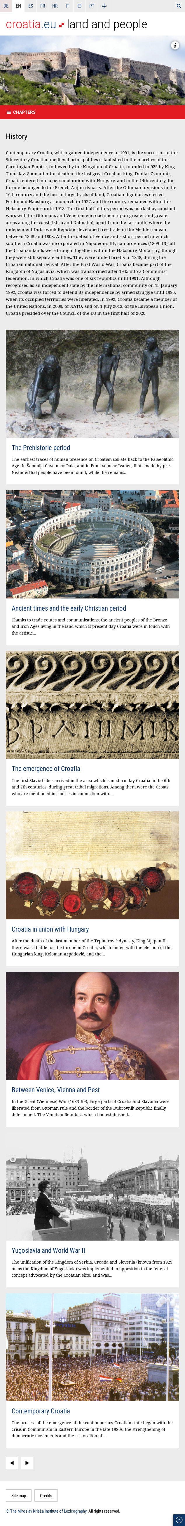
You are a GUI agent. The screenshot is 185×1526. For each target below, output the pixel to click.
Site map (18, 1495)
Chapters (24, 112)
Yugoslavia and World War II (48, 1250)
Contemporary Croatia (41, 1410)
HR (55, 6)
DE (6, 6)
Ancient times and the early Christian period (69, 608)
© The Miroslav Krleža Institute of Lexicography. (47, 1511)
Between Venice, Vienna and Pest (56, 1089)
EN (18, 6)
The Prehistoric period (41, 447)
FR (42, 6)
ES (30, 6)
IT (67, 6)
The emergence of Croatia (46, 768)
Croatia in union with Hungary (50, 929)
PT (91, 6)
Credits (46, 1495)
